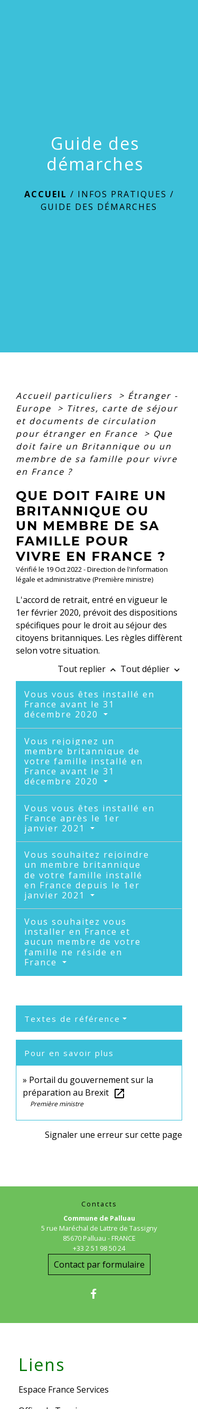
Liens (41, 1365)
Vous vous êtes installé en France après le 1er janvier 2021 (89, 818)
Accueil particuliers (66, 395)
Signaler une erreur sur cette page (113, 1134)
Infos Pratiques (122, 194)
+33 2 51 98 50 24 (99, 1248)
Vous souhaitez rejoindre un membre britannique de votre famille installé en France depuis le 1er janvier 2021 (86, 875)
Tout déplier (151, 669)
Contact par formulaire (99, 1264)
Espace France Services (63, 1389)
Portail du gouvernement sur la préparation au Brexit (88, 1086)
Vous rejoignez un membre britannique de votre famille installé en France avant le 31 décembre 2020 (83, 761)
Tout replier (89, 669)
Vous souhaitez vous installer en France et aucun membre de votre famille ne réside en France (82, 942)
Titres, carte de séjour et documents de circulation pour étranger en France (97, 420)
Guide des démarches (99, 207)
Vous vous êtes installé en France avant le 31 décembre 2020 (89, 704)
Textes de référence (72, 1018)
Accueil (45, 194)
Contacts (99, 1204)
